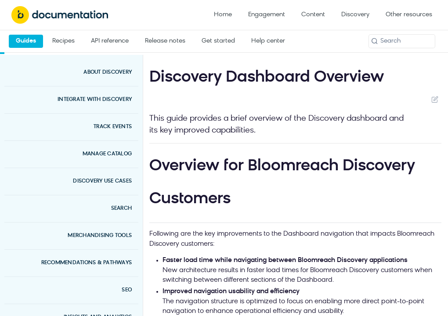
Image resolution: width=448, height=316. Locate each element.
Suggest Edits (435, 99)
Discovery (355, 14)
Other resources (409, 14)
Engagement (266, 14)
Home (223, 14)
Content (313, 14)
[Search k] (402, 41)
